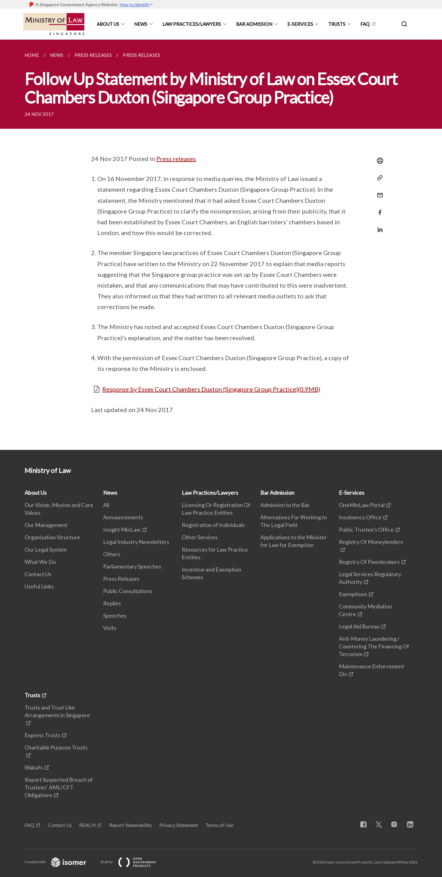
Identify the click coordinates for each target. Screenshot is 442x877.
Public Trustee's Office (366, 529)
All (106, 504)
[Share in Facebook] (378, 208)
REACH (87, 825)
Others (111, 554)
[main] (221, 245)
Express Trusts (42, 735)
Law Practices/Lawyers (191, 24)
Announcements (123, 517)
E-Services (300, 24)
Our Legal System (46, 549)
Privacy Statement (178, 825)
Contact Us (38, 574)
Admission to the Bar (285, 504)
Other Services (200, 537)
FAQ (365, 24)
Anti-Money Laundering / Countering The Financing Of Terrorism (374, 646)
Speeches (114, 615)
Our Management (46, 524)
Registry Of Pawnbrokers (369, 561)
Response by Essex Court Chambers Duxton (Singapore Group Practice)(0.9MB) (211, 389)
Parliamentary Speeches (132, 566)
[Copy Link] (378, 178)
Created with (60, 861)
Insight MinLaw (122, 529)
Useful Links (39, 586)
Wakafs (34, 767)
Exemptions (353, 594)
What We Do (40, 561)
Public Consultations (127, 591)
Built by (133, 861)
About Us (108, 24)
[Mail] (378, 191)
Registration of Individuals (213, 524)
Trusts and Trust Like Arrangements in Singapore (57, 711)
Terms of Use (219, 825)
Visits (109, 627)
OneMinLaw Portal (362, 504)
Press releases (176, 158)
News (140, 24)
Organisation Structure (52, 537)
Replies (112, 603)
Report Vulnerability (130, 825)
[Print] (378, 160)
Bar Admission (254, 24)
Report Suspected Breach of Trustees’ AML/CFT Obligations (59, 787)
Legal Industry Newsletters (136, 541)
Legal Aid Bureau (359, 626)
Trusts (336, 24)
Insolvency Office (360, 517)
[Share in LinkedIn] (378, 226)
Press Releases (121, 578)
